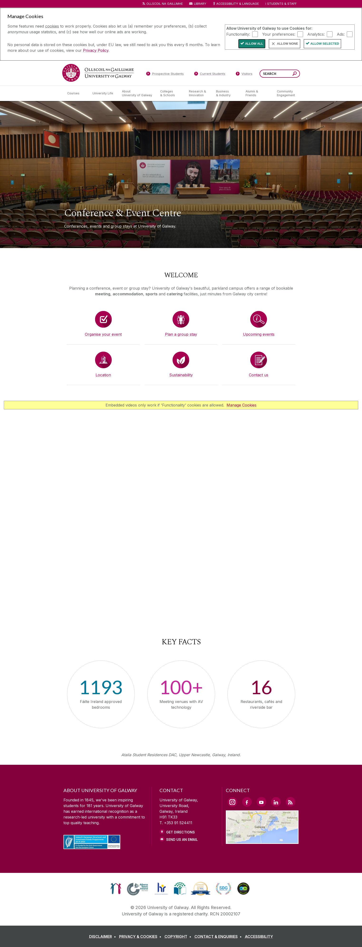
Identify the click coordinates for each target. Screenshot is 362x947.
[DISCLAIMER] (103, 936)
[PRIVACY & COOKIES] (141, 936)
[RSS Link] (290, 802)
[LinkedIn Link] (276, 802)
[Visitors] (244, 74)
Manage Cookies (241, 405)
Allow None (287, 43)
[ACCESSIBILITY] (259, 936)
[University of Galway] (98, 73)
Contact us (258, 375)
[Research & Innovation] (198, 93)
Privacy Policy (95, 50)
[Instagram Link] (232, 802)
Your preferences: (278, 34)
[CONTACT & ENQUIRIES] (219, 936)
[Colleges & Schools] (170, 93)
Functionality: (238, 34)
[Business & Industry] (227, 93)
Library (200, 3)
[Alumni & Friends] (257, 93)
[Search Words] (280, 74)
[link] (115, 888)
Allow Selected (324, 43)
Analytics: (316, 34)
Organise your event (103, 334)
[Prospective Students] (165, 74)
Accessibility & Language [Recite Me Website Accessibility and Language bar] (236, 4)
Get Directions (180, 832)
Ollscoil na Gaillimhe (164, 3)
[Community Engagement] (286, 93)
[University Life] (103, 93)
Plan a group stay (181, 334)
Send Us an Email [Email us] (182, 839)
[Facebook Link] (247, 802)
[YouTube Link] (261, 802)
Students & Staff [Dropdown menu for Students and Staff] (282, 3)
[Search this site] (295, 74)
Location (103, 375)
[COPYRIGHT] (178, 936)
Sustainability (181, 375)
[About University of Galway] (137, 93)
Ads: (341, 34)
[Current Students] (209, 74)
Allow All (254, 43)
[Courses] (76, 93)
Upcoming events (259, 334)
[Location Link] (262, 841)
